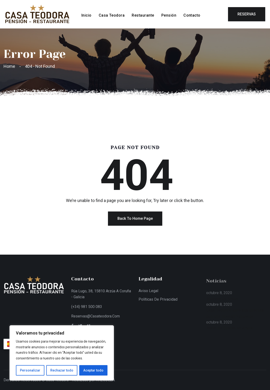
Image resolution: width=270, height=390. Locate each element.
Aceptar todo (93, 370)
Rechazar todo (61, 370)
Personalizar (30, 370)
